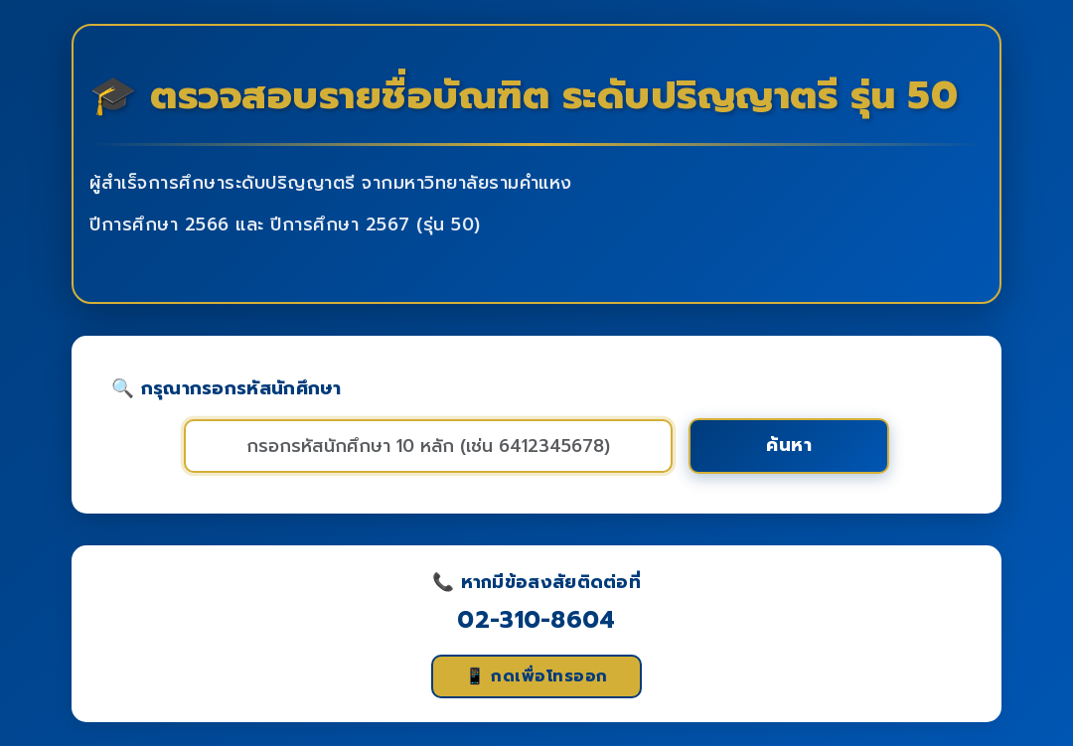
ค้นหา (789, 445)
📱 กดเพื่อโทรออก (536, 676)
